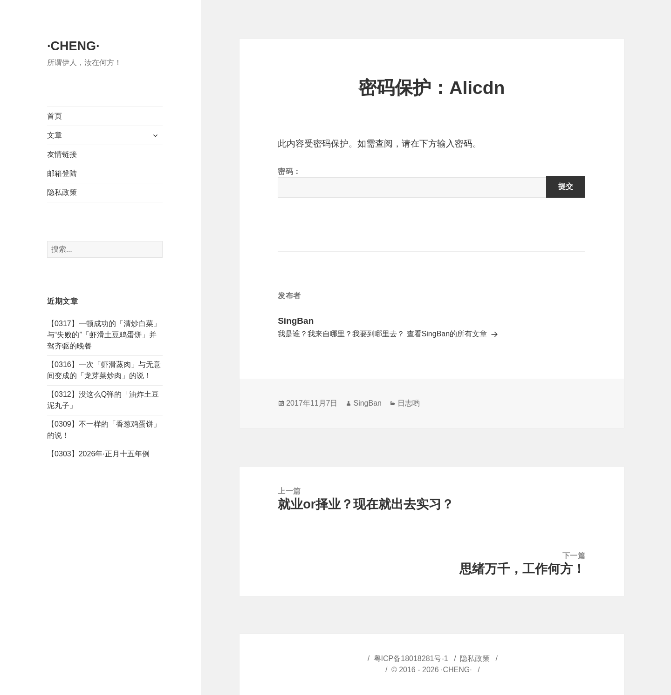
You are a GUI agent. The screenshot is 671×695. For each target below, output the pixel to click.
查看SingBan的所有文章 (448, 334)
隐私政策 (62, 192)
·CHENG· (73, 46)
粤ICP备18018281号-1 (411, 658)
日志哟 (408, 403)
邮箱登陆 (62, 173)
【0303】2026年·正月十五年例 (98, 454)
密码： (431, 182)
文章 (54, 135)
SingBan (367, 403)
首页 (54, 116)
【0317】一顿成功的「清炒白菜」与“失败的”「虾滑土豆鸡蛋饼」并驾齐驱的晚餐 (104, 335)
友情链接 (62, 154)
